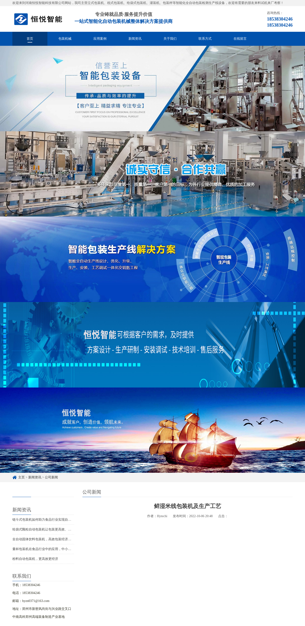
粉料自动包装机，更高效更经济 (35, 559)
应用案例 (99, 38)
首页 (30, 38)
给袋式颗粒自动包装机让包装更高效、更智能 (45, 529)
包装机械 (64, 38)
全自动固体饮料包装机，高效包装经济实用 (43, 539)
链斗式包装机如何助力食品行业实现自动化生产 (46, 519)
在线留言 (240, 38)
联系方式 (205, 38)
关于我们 (170, 38)
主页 (21, 477)
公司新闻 (51, 477)
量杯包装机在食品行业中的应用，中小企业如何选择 (50, 549)
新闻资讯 (135, 38)
